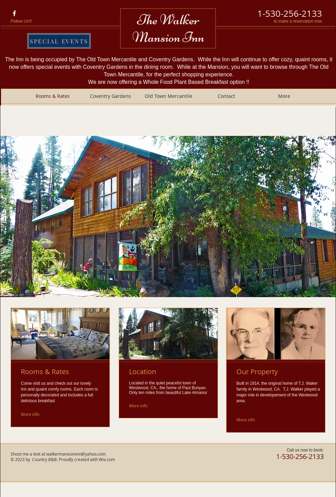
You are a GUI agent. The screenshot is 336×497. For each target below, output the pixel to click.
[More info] (37, 414)
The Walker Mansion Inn (168, 28)
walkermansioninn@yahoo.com (76, 454)
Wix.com (107, 459)
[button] (168, 216)
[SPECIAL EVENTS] (59, 41)
